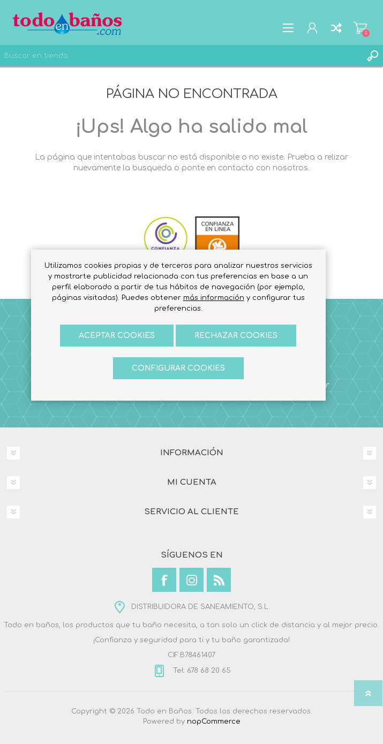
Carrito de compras (360, 28)
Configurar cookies (178, 368)
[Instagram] (191, 580)
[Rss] (219, 580)
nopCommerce (214, 721)
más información (213, 298)
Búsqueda (372, 55)
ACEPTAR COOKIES (117, 336)
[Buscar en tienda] (181, 55)
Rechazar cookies (235, 336)
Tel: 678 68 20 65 (201, 670)
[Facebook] (164, 580)
